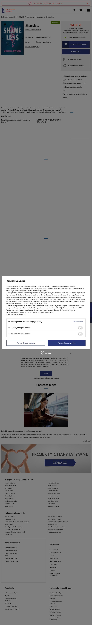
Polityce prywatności (46, 312)
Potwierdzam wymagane (26, 343)
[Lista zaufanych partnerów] (16, 314)
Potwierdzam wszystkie (66, 343)
